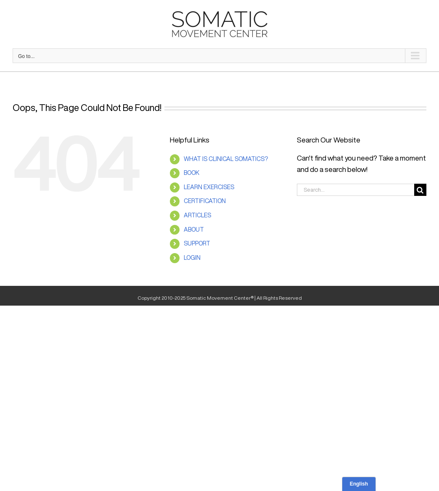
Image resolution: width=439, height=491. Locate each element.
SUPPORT (197, 243)
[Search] (420, 190)
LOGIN (192, 258)
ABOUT (194, 229)
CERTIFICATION (205, 201)
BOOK (191, 173)
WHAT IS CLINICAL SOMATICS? (226, 159)
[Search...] (355, 190)
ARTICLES (197, 215)
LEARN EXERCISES (209, 187)
